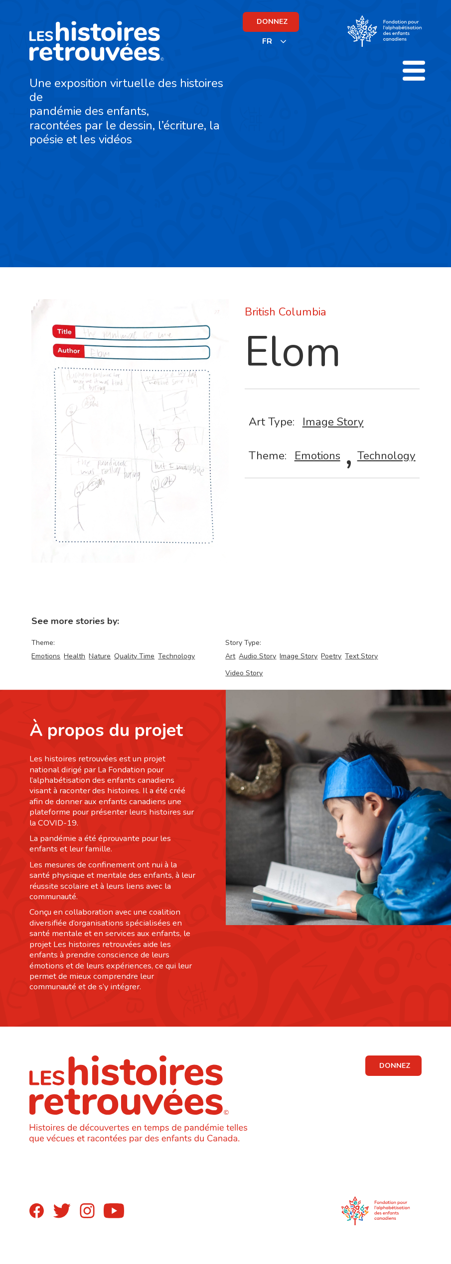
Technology (386, 455)
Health (74, 656)
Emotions (317, 455)
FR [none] (267, 41)
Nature (100, 656)
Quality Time (134, 656)
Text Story (361, 656)
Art (230, 656)
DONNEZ (272, 21)
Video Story (244, 673)
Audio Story (257, 656)
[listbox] (274, 41)
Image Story (333, 421)
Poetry (331, 656)
